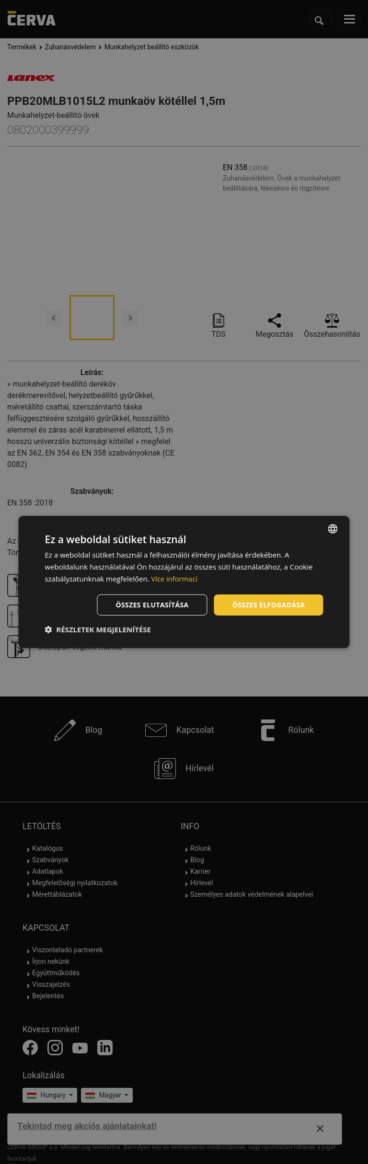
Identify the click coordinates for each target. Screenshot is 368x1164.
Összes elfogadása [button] (268, 604)
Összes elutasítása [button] (152, 604)
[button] (98, 629)
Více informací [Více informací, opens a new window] (174, 578)
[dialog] (183, 582)
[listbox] (333, 529)
